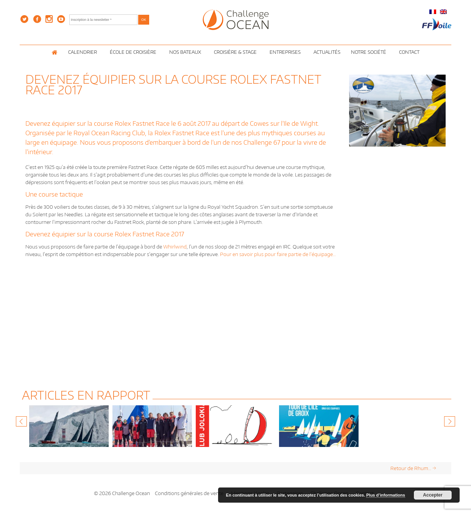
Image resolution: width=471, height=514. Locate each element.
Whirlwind (175, 247)
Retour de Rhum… (413, 468)
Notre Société (369, 52)
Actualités (326, 52)
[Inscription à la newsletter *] (103, 19)
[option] (69, 426)
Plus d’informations (385, 495)
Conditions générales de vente (189, 493)
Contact (409, 52)
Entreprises (286, 52)
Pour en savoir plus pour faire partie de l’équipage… (278, 254)
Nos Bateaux (186, 52)
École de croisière (134, 52)
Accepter (432, 495)
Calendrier (83, 52)
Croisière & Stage (236, 52)
